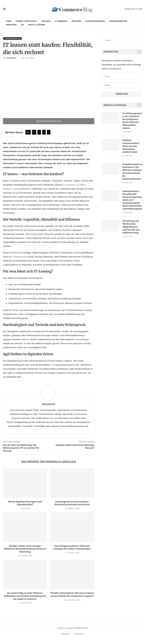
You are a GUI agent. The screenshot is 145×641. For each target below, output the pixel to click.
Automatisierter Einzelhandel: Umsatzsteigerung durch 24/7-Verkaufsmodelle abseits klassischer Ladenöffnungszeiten (132, 200)
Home (8, 21)
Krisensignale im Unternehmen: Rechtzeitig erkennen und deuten (72, 503)
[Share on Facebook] (34, 132)
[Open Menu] (4, 9)
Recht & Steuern (36, 25)
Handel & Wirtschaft (26, 21)
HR (22, 25)
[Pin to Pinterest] (44, 132)
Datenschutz (79, 634)
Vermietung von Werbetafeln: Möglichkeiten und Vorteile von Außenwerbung (131, 226)
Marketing (11, 25)
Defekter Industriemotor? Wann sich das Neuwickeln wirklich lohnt (131, 146)
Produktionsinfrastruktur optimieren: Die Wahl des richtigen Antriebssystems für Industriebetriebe (132, 171)
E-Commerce (61, 21)
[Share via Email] (48, 132)
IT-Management (19, 256)
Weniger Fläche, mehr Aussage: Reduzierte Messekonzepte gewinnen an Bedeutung (25, 549)
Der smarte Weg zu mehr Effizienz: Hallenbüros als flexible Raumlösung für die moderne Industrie (25, 596)
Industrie (76, 21)
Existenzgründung (95, 21)
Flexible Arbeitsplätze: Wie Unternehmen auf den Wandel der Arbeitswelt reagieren (72, 594)
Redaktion (11, 58)
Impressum (65, 634)
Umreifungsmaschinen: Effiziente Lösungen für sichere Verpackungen (72, 547)
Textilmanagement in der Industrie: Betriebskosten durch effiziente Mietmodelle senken (132, 120)
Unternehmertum (118, 21)
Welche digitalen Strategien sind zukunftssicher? (25, 503)
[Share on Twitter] (39, 132)
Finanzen (45, 21)
